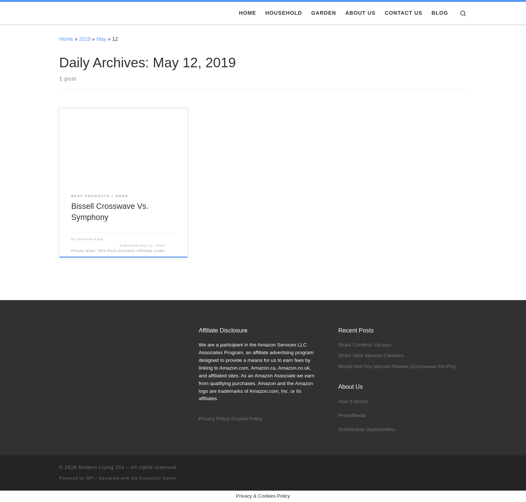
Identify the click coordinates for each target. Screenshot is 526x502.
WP (89, 478)
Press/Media (352, 415)
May (101, 39)
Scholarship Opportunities (366, 429)
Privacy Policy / (216, 418)
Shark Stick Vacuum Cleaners (371, 355)
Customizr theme (158, 478)
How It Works (353, 401)
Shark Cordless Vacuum (365, 345)
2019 (85, 39)
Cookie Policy (248, 418)
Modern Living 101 (102, 467)
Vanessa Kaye (90, 239)
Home (66, 39)
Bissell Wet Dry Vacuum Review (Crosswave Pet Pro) (397, 366)
